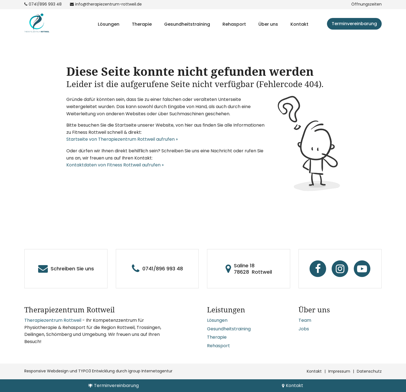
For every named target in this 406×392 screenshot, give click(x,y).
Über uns (268, 24)
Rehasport (234, 24)
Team (304, 320)
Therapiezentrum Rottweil (52, 320)
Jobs (303, 329)
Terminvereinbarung (354, 23)
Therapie (142, 24)
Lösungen (108, 24)
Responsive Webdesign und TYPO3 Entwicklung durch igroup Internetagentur (98, 371)
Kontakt (299, 24)
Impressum (339, 371)
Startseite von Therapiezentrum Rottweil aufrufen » (122, 139)
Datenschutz (369, 371)
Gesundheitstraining (187, 24)
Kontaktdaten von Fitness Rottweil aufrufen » (115, 165)
